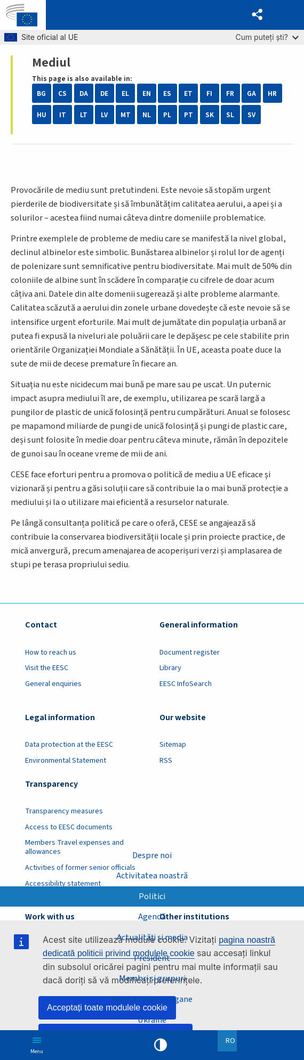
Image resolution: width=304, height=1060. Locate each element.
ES (167, 93)
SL (230, 115)
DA (83, 93)
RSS (165, 760)
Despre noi (152, 855)
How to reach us (50, 652)
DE (104, 93)
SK (209, 115)
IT (62, 115)
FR (230, 93)
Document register (189, 652)
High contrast (160, 1045)
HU (41, 115)
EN (146, 93)
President (152, 957)
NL (146, 115)
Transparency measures (64, 811)
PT (188, 115)
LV (104, 115)
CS (62, 93)
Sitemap (172, 744)
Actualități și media (152, 937)
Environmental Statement (65, 760)
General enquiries (53, 684)
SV (251, 115)
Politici (152, 896)
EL (125, 93)
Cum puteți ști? (267, 37)
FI (209, 93)
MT (126, 115)
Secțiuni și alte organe (152, 999)
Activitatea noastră (152, 875)
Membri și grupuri (152, 978)
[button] (257, 15)
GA (251, 93)
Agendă (152, 916)
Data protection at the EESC (69, 744)
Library (170, 668)
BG (41, 93)
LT (83, 115)
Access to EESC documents (69, 827)
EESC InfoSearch (185, 684)
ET (188, 93)
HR (272, 93)
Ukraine (152, 1020)
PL (167, 115)
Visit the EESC (46, 668)
